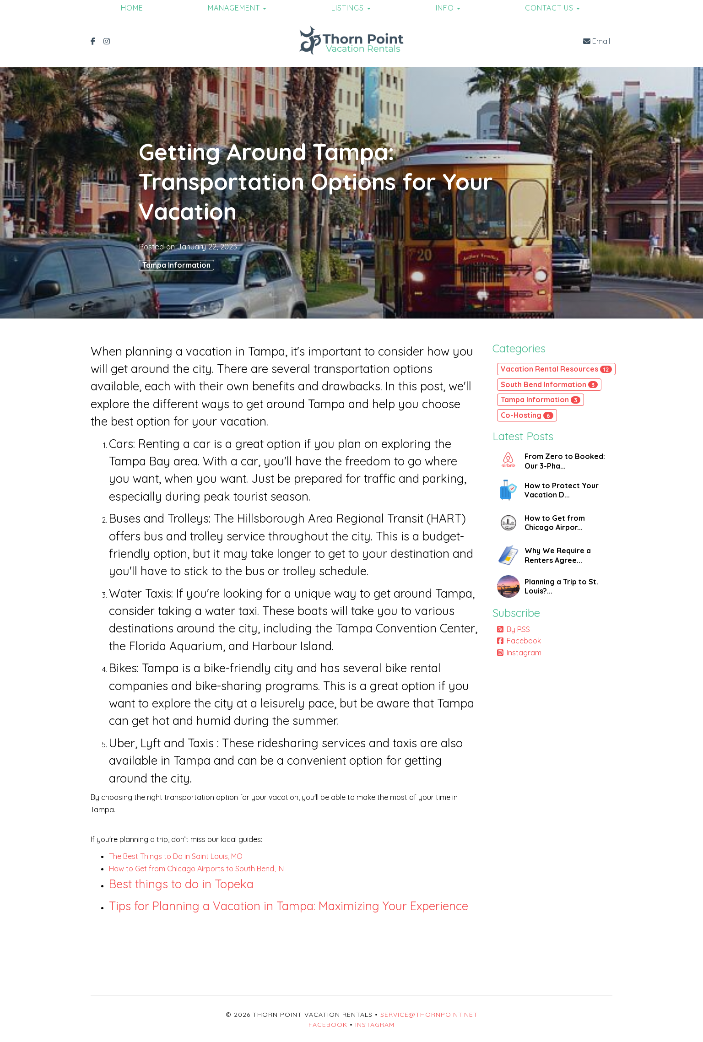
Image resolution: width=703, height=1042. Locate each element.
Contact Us (549, 7)
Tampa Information (176, 265)
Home (132, 7)
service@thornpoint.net (429, 1014)
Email (596, 41)
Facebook (519, 640)
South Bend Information (549, 384)
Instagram (519, 652)
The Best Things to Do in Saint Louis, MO (176, 856)
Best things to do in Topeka (181, 883)
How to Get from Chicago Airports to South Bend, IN (196, 868)
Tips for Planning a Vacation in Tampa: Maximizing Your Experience (288, 905)
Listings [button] (351, 7)
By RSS (513, 629)
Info (445, 7)
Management (234, 7)
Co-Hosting (527, 415)
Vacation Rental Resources (556, 368)
